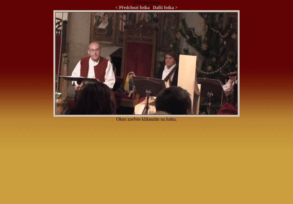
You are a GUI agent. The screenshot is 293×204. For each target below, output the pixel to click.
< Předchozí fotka (132, 7)
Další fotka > (165, 7)
